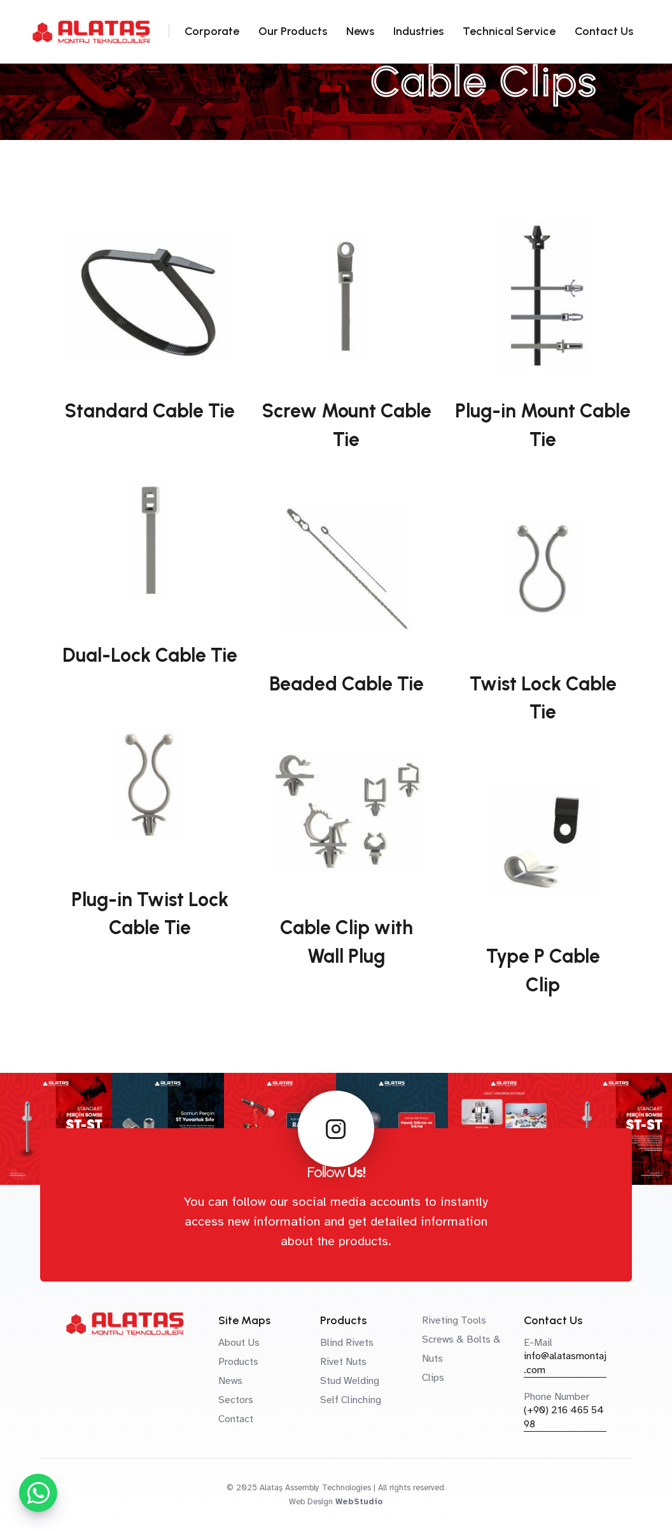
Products (238, 1361)
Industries (418, 31)
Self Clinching (350, 1400)
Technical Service (509, 31)
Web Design (311, 1502)
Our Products (292, 31)
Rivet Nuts (343, 1361)
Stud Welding (349, 1380)
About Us (239, 1342)
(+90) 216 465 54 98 (564, 1417)
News (360, 31)
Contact (235, 1419)
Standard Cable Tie (149, 411)
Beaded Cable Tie (346, 684)
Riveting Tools (454, 1320)
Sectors (235, 1400)
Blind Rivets (347, 1342)
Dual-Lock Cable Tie (149, 655)
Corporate (212, 31)
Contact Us (604, 31)
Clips (433, 1377)
